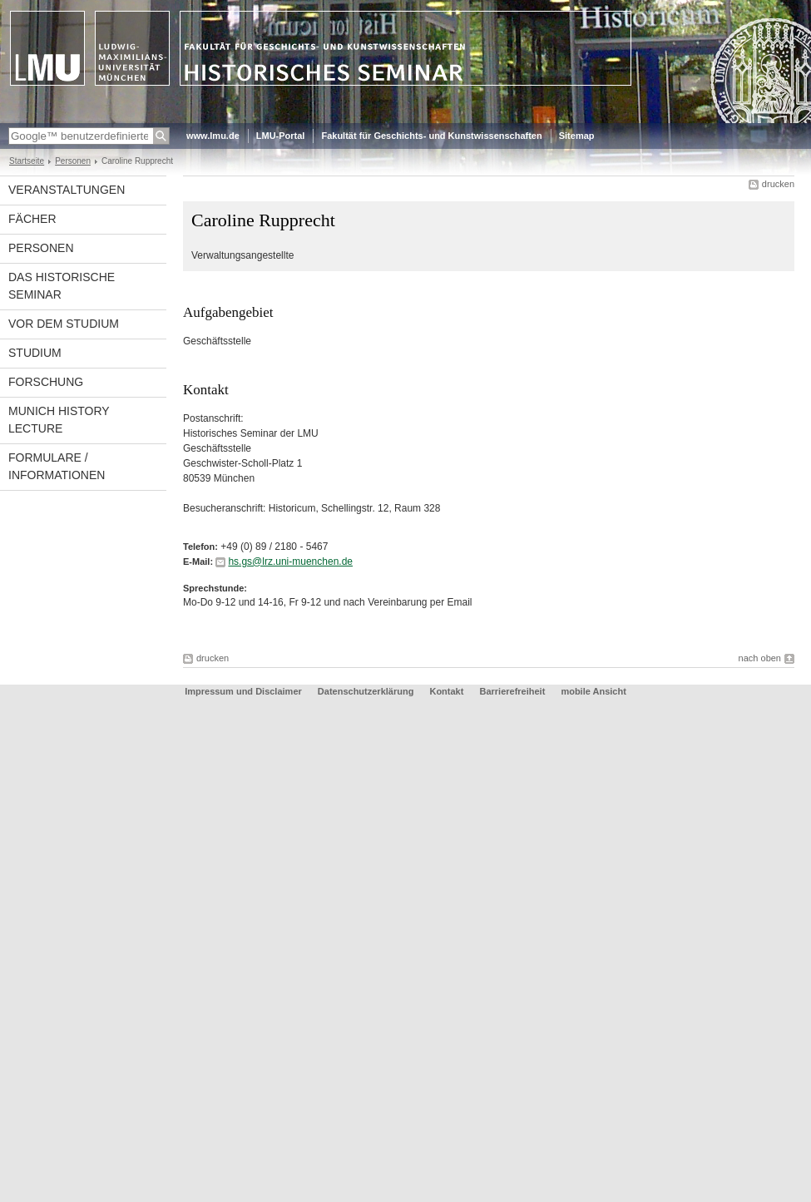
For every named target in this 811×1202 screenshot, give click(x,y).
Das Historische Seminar (61, 285)
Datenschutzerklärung (366, 691)
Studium (35, 352)
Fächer (32, 218)
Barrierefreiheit (513, 691)
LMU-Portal (280, 136)
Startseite (26, 161)
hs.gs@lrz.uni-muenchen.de (290, 561)
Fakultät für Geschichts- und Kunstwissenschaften (431, 136)
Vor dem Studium (63, 323)
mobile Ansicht (593, 691)
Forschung (45, 381)
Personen (73, 161)
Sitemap (577, 136)
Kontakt (446, 691)
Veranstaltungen (66, 189)
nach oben (760, 658)
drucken (778, 184)
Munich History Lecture (59, 419)
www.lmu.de (213, 136)
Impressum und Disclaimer (243, 691)
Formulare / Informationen (56, 466)
